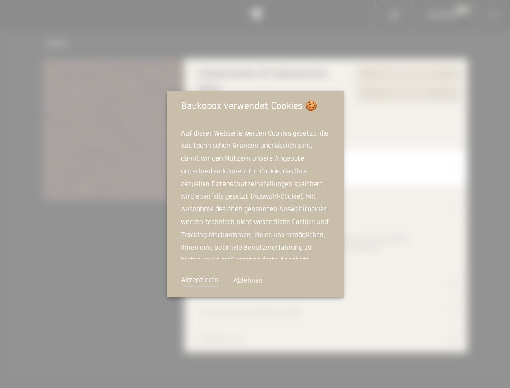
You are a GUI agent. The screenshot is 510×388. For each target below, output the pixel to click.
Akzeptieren (200, 279)
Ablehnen (248, 279)
